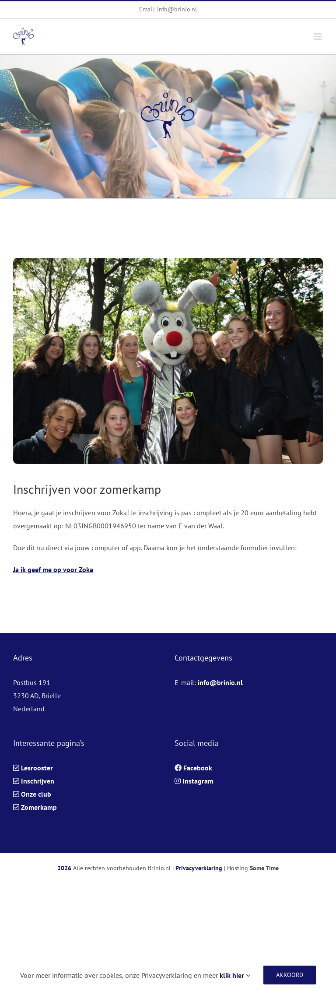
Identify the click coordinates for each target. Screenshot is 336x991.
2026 (64, 868)
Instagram (198, 781)
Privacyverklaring (198, 868)
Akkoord (289, 975)
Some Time (264, 868)
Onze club (36, 794)
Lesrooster (37, 767)
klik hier (235, 975)
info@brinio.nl (220, 682)
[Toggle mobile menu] (318, 36)
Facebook (197, 767)
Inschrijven (37, 781)
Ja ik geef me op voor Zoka (53, 569)
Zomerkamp (39, 807)
